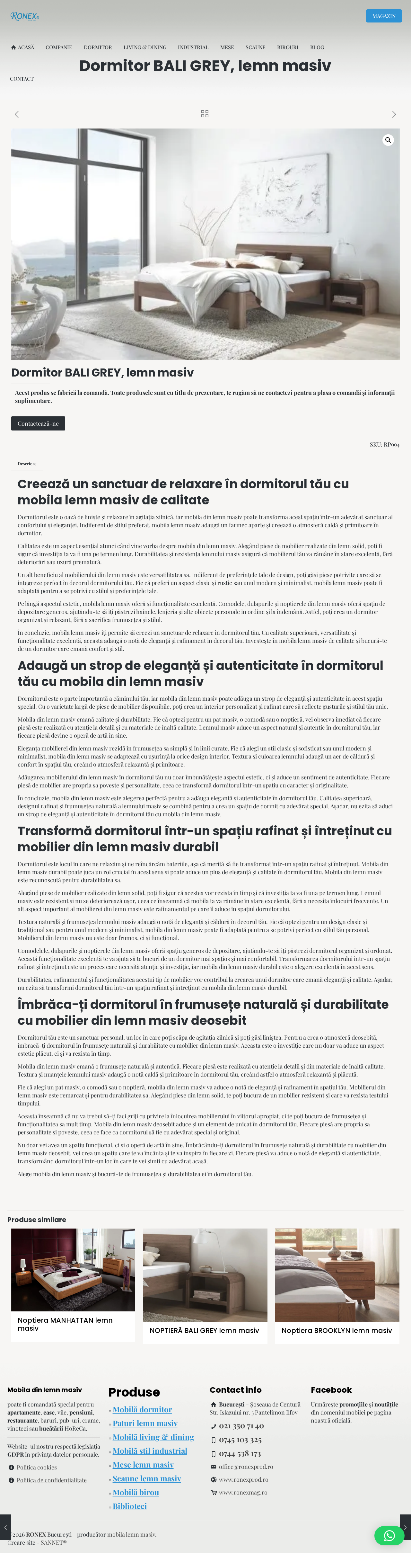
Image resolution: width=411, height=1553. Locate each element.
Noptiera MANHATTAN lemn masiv (65, 1324)
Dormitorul (32, 864)
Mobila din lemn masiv (46, 719)
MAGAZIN (384, 16)
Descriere (27, 463)
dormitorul (273, 484)
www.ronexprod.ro (243, 1479)
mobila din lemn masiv (131, 681)
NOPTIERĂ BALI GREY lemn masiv (204, 1330)
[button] (388, 140)
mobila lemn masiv (78, 500)
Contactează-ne (38, 423)
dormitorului (336, 959)
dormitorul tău (278, 1124)
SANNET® (54, 1542)
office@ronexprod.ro (246, 1466)
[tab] (27, 464)
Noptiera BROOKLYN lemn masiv (337, 1330)
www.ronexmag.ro (243, 1492)
